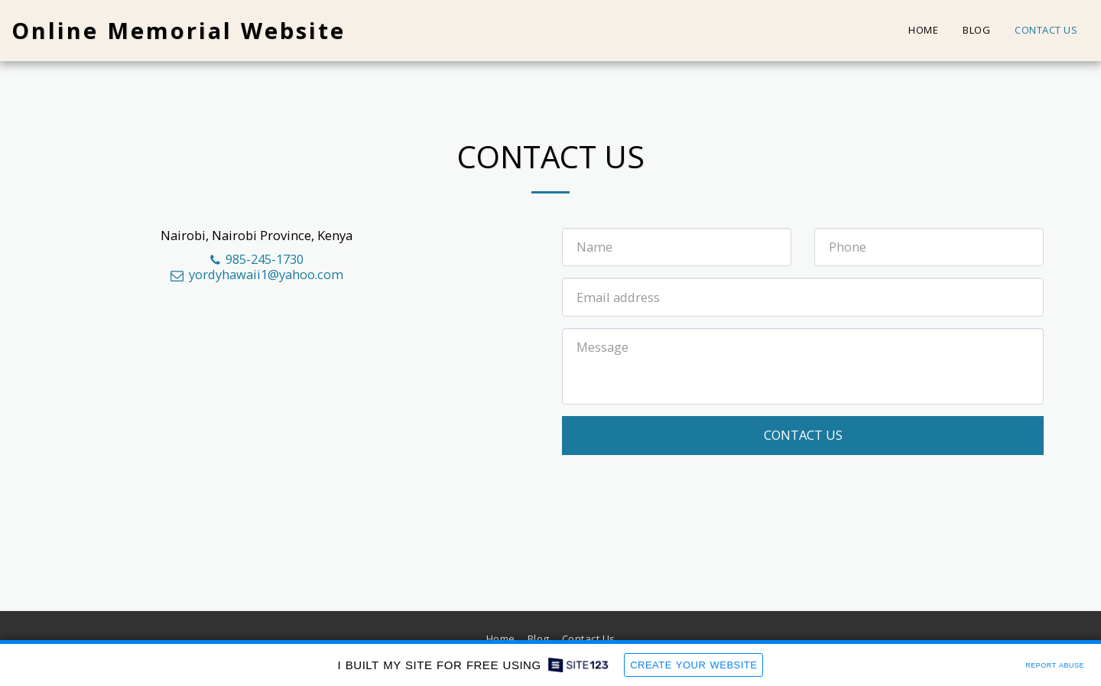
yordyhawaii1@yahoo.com (256, 274)
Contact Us (803, 435)
